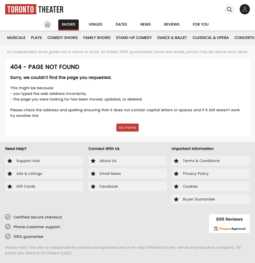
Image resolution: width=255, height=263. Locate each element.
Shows (68, 24)
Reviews (172, 24)
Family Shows (96, 37)
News (145, 24)
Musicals (16, 37)
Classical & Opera (211, 37)
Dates (121, 24)
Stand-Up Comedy (134, 37)
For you (201, 24)
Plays (36, 37)
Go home (127, 127)
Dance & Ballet (172, 37)
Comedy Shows (62, 37)
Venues (95, 24)
